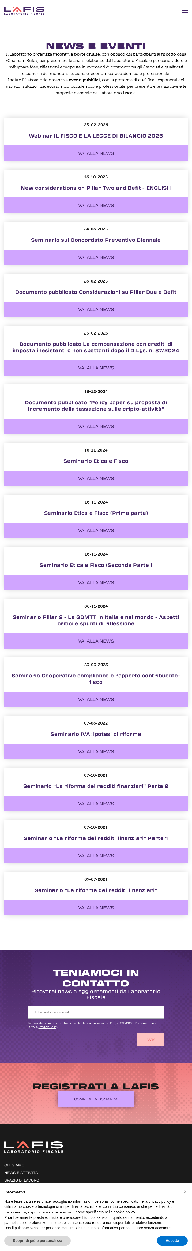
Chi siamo (14, 1165)
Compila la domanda (96, 1099)
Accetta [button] (172, 1240)
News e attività (21, 1172)
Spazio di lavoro (21, 1180)
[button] (185, 1191)
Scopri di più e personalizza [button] (37, 1240)
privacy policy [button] (160, 1201)
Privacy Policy (48, 1027)
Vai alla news (96, 153)
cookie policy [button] (124, 1212)
